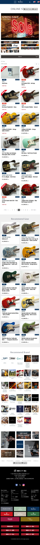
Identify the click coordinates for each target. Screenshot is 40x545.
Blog (2, 498)
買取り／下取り (5, 495)
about (3, 460)
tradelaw (18, 460)
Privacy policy (10, 460)
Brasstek (13, 490)
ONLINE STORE (20, 9)
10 (25, 209)
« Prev (5, 209)
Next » (34, 209)
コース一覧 (33, 495)
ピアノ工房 (23, 493)
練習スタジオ (4, 500)
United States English (30, 9)
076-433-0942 (21, 477)
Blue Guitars (4, 490)
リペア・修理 (4, 496)
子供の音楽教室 (35, 500)
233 (32, 209)
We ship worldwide (26, 460)
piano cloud (24, 490)
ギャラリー (3, 501)
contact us (35, 460)
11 (27, 209)
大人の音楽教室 (5, 503)
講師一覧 (33, 496)
